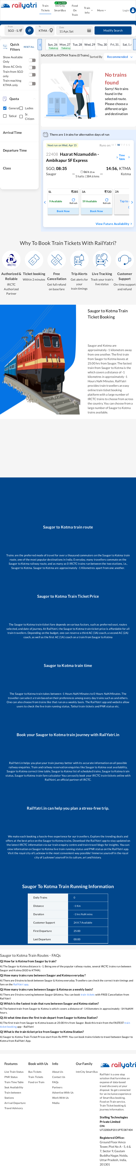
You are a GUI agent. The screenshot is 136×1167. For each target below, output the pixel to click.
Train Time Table (13, 1082)
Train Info (88, 10)
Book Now (63, 211)
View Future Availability (114, 223)
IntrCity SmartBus (60, 8)
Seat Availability (13, 1087)
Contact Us (58, 1076)
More (102, 10)
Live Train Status (13, 1071)
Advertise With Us (62, 1092)
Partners (57, 1087)
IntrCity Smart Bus (87, 1071)
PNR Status (11, 1076)
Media (56, 1102)
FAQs (55, 1082)
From (10, 26)
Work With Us (60, 1097)
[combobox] (14, 30)
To (40, 26)
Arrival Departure (15, 1102)
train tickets (88, 994)
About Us (57, 1071)
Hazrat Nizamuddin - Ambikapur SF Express (72, 157)
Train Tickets (45, 8)
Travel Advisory (13, 1108)
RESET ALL (29, 47)
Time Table (125, 157)
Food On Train (75, 10)
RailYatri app (20, 984)
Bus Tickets (34, 1071)
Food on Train (36, 1082)
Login (129, 10)
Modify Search (113, 30)
